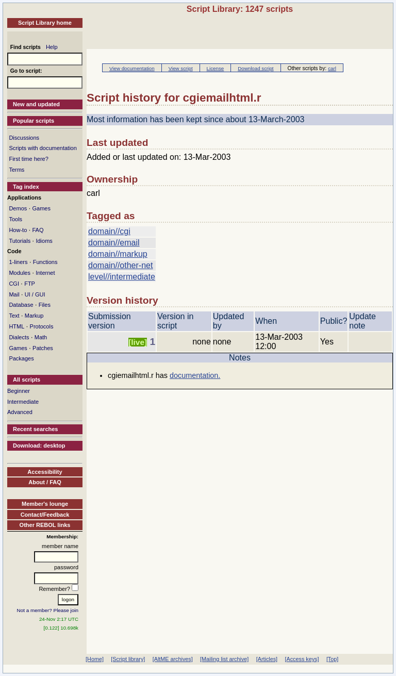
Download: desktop (39, 445)
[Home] (95, 659)
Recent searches (35, 429)
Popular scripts (33, 121)
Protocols (42, 326)
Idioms (44, 241)
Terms (16, 170)
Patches (42, 348)
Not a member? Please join (48, 610)
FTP (29, 284)
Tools (15, 219)
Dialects (19, 337)
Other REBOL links (45, 525)
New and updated (36, 104)
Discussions (24, 138)
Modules (19, 273)
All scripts (26, 379)
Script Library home (45, 23)
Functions (45, 262)
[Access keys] (302, 659)
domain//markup (117, 254)
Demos (18, 208)
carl (332, 68)
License (215, 68)
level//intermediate (121, 276)
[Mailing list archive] (224, 659)
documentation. (195, 375)
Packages (21, 358)
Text (14, 315)
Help (52, 47)
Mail (14, 294)
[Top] (332, 659)
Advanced (19, 412)
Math (41, 337)
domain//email (114, 242)
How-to (18, 230)
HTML (16, 326)
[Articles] (266, 659)
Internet (45, 273)
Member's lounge (45, 504)
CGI (14, 284)
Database (21, 305)
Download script (255, 68)
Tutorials (19, 241)
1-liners (18, 262)
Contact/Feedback (45, 515)
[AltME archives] (173, 659)
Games (41, 208)
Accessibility (44, 472)
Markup (34, 315)
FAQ (37, 230)
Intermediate (23, 402)
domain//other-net (120, 265)
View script (181, 68)
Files (45, 305)
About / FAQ (44, 482)
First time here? (28, 159)
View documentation (132, 68)
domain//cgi (109, 231)
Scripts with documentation (42, 148)
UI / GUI (35, 294)
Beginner (18, 391)
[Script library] (128, 659)
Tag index (26, 187)
